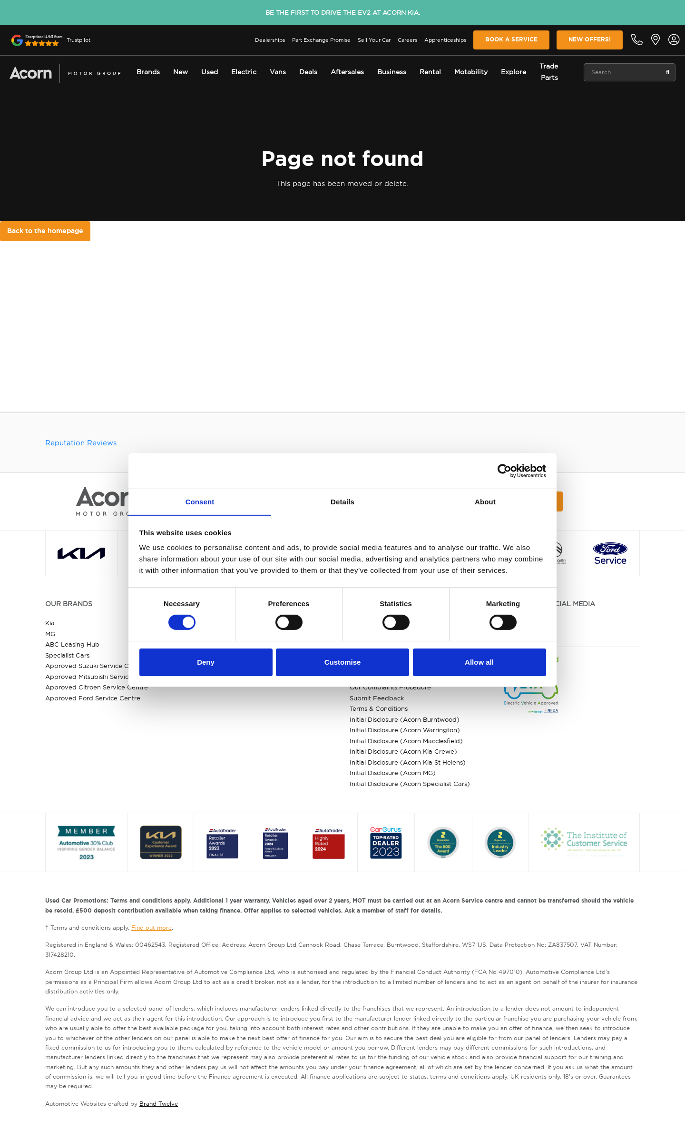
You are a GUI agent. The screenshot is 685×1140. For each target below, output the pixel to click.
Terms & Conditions (379, 708)
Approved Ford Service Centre (92, 698)
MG (50, 634)
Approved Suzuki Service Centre (95, 665)
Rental (430, 72)
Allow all (479, 662)
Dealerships (270, 40)
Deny (206, 662)
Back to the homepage (45, 230)
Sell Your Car (374, 40)
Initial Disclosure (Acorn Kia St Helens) (408, 762)
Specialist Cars (67, 655)
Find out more (151, 927)
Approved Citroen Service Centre (96, 687)
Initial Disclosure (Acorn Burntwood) (405, 719)
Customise (342, 662)
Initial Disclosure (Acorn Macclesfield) (406, 741)
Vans (278, 72)
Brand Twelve (158, 1103)
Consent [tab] (200, 501)
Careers (407, 40)
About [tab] (485, 501)
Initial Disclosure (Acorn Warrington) (405, 730)
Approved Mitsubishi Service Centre (100, 676)
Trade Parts (548, 72)
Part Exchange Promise (321, 40)
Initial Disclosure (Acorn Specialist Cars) (410, 783)
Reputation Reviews (81, 442)
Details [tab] (342, 501)
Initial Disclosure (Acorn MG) (393, 772)
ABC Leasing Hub (72, 644)
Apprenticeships (445, 40)
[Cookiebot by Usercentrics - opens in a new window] (504, 470)
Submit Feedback (377, 698)
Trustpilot (78, 40)
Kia (50, 623)
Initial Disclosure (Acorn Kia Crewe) (403, 751)
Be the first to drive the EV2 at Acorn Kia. (342, 12)
